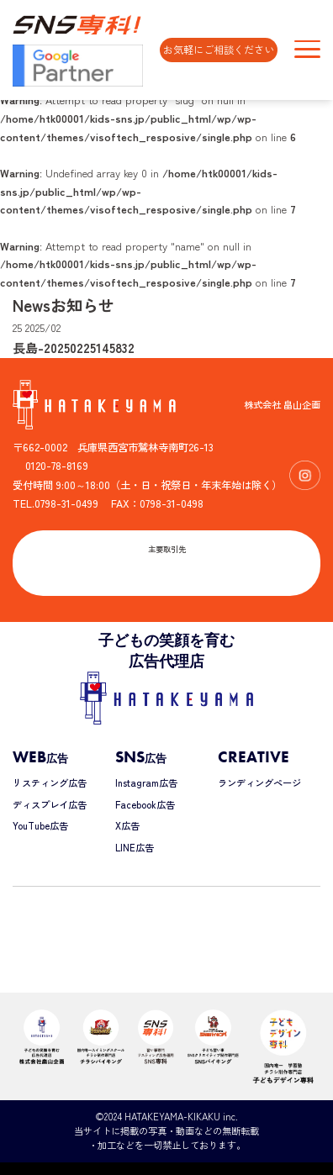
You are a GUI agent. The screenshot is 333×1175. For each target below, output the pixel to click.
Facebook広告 (145, 804)
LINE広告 (134, 847)
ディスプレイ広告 (50, 804)
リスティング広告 (50, 782)
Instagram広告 (146, 782)
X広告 (127, 825)
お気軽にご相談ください (218, 49)
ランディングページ (259, 782)
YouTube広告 (40, 825)
